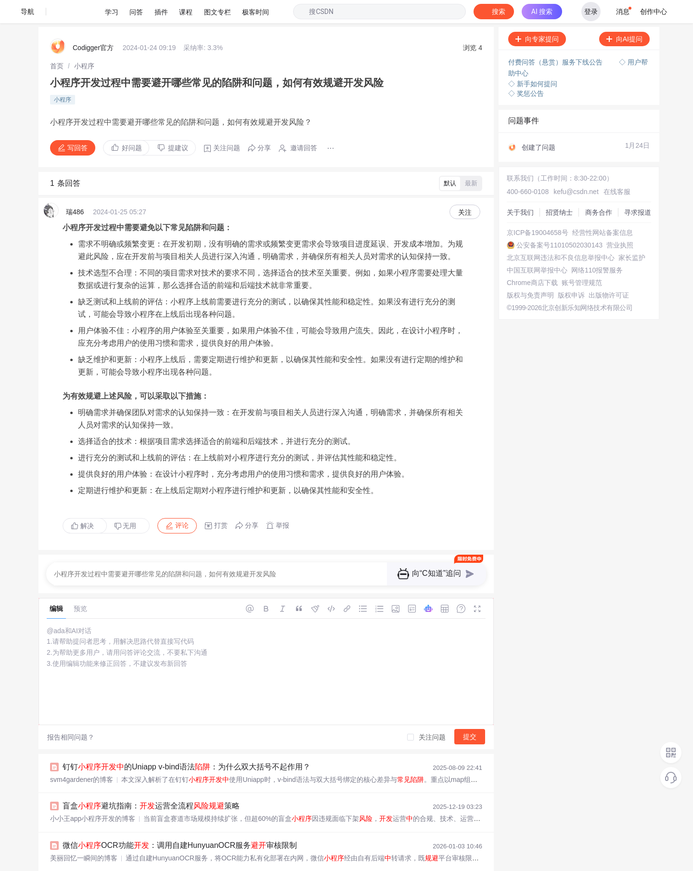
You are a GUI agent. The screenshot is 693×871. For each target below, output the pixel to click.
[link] (57, 43)
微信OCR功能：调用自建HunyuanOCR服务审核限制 (180, 822)
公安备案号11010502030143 (559, 222)
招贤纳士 (559, 189)
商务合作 (598, 189)
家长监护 (631, 234)
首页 (57, 43)
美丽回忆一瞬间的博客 (83, 835)
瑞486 (75, 189)
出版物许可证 (609, 272)
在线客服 (616, 168)
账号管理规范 (582, 259)
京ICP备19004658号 (537, 209)
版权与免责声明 (530, 272)
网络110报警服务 (597, 247)
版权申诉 (571, 272)
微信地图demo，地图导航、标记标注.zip (151, 862)
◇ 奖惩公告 (526, 70)
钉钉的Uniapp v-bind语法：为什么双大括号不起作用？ (186, 744)
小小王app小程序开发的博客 (92, 795)
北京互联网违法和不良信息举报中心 (561, 234)
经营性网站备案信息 (602, 209)
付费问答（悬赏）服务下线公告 (556, 39)
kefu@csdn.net (576, 168)
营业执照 (619, 222)
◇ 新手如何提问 (532, 61)
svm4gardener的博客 (82, 756)
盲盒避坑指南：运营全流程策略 (151, 783)
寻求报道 (637, 189)
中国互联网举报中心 (537, 247)
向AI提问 (624, 16)
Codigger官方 (93, 24)
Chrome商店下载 (532, 259)
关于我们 (520, 189)
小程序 (84, 43)
